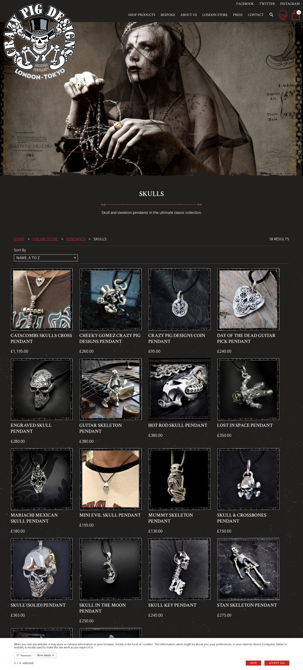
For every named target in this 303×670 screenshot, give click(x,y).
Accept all (277, 663)
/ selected (23, 663)
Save (253, 663)
